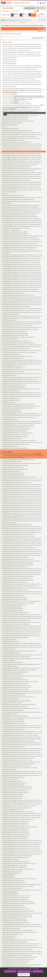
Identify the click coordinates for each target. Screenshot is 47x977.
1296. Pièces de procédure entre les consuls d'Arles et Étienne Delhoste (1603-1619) (18, 580)
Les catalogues (7, 8)
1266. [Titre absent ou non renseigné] (9, 522)
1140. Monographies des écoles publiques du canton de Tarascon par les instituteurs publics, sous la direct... (22, 281)
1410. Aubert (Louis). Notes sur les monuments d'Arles (13, 798)
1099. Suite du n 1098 (7, 203)
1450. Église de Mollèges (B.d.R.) (9, 874)
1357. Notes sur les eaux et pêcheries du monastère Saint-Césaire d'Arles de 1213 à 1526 (19, 696)
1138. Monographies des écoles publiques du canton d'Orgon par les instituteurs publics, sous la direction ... (22, 277)
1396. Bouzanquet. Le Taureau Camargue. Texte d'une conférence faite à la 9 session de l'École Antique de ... (22, 771)
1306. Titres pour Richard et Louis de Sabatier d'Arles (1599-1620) (15, 599)
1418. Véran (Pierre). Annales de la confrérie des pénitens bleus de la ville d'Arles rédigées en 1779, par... (22, 813)
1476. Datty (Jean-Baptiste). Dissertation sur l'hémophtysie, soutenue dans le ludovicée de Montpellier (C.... (22, 924)
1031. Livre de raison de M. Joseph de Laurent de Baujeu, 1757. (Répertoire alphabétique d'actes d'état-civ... (22, 75)
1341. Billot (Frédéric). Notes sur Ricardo (10, 666)
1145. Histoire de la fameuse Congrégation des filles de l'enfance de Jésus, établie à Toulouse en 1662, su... (22, 291)
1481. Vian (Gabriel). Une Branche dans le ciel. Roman (13, 934)
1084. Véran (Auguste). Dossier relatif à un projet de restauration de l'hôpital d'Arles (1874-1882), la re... (22, 174)
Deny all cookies (24, 971)
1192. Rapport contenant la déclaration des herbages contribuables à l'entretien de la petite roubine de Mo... (22, 381)
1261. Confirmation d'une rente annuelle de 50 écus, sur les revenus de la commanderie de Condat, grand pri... (22, 513)
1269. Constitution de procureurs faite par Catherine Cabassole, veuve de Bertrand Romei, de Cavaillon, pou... (22, 528)
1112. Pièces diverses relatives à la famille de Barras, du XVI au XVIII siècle (17, 228)
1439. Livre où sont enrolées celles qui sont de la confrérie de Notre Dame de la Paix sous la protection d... (22, 853)
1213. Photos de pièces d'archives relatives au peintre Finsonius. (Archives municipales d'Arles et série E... (22, 421)
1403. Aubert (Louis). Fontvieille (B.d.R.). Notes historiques (14, 784)
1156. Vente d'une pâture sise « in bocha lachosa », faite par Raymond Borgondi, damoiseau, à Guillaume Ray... (22, 312)
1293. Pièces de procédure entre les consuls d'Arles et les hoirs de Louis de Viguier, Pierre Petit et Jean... (22, 574)
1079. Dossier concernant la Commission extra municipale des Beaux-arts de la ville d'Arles (20, 165)
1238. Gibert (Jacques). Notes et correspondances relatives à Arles (15, 469)
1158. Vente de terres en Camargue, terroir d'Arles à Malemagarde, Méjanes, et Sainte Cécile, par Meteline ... (22, 316)
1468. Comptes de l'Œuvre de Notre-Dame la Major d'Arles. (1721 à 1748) (16, 909)
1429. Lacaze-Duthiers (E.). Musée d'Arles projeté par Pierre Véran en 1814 (16, 834)
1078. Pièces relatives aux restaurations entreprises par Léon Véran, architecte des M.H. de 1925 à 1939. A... (22, 163)
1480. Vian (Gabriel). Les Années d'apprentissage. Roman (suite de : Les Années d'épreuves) (20, 932)
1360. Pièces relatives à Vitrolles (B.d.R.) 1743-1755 (12, 702)
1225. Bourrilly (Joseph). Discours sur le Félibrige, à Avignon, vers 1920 (16, 444)
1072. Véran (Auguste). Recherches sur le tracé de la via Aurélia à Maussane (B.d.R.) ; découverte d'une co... (22, 151)
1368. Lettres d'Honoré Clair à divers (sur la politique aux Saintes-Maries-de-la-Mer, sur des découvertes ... (22, 718)
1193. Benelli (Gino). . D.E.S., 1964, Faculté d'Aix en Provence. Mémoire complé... (22, 383)
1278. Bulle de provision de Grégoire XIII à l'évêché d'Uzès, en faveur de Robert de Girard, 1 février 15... (22, 545)
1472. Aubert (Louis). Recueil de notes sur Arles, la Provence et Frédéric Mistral (17, 916)
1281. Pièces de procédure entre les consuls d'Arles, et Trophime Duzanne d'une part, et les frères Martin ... (22, 551)
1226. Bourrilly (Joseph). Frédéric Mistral (10, 446)
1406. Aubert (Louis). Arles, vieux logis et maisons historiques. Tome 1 (16, 790)
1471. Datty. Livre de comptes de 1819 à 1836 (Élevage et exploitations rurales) (17, 915)
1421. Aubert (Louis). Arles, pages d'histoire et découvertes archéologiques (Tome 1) (18, 819)
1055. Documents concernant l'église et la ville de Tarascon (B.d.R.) (15, 119)
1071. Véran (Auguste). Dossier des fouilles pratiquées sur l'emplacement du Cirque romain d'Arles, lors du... (22, 149)
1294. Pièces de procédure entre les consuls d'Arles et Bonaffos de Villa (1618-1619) (18, 576)
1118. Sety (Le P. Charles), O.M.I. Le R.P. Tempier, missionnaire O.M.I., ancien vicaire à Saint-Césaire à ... (22, 239)
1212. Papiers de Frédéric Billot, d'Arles (10, 419)
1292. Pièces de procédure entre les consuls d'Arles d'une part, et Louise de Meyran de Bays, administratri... (22, 572)
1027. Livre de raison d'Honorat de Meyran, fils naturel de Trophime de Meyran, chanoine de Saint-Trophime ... (22, 67)
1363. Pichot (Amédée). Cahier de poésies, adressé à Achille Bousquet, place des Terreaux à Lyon (21, 708)
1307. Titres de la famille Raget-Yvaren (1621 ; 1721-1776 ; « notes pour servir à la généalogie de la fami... (22, 601)
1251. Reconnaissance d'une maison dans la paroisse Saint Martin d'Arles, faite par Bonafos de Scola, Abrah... (22, 494)
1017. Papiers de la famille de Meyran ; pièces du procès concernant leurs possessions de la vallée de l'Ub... (22, 48)
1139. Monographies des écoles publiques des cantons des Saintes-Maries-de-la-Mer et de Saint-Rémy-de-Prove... (22, 279)
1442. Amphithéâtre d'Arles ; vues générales (11, 859)
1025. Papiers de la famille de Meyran (9, 63)
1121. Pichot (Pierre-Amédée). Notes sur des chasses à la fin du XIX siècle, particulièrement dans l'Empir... (22, 245)
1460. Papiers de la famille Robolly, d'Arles (10, 894)
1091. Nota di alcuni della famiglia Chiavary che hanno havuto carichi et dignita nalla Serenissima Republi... (22, 187)
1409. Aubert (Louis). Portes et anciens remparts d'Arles (13, 796)
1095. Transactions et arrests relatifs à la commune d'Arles (13, 195)
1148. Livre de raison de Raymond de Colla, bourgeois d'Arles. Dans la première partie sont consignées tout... (22, 297)
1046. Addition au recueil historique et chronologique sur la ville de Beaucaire (17, 103)
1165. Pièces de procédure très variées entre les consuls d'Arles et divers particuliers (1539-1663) (20, 329)
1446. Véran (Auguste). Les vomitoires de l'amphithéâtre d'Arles (14, 867)
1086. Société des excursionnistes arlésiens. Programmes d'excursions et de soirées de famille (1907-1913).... (22, 178)
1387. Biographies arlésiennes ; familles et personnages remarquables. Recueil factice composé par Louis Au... (22, 754)
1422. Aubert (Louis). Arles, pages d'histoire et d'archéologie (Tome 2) (16, 821)
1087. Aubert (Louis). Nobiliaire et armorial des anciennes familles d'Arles (16, 180)
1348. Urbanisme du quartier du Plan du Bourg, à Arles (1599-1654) (15, 679)
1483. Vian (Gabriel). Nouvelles (8, 938)
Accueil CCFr (3, 20)
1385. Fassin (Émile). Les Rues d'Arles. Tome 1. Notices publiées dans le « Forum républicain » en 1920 (21, 750)
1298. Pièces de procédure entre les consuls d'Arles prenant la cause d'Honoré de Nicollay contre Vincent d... (22, 584)
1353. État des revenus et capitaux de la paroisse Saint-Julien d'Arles (15, 689)
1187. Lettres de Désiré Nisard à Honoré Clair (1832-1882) (13, 371)
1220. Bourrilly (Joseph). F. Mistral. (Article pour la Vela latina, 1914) (15, 434)
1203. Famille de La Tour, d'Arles (8, 402)
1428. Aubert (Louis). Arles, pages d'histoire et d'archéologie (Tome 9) (16, 832)
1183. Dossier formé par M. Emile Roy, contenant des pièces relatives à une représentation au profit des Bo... (22, 364)
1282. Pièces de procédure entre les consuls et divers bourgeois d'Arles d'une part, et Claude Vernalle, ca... (22, 553)
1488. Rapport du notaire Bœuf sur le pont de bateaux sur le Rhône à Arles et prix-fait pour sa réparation (22, 947)
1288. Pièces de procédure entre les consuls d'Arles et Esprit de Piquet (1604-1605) (18, 564)
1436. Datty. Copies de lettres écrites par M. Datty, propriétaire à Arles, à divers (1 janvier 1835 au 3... (22, 848)
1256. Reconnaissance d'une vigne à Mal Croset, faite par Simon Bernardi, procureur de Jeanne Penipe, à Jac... (22, 503)
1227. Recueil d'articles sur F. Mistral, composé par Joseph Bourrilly (15, 448)
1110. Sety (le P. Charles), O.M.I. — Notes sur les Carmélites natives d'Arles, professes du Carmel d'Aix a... (22, 224)
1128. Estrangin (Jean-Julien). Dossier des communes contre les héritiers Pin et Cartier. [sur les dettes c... (22, 258)
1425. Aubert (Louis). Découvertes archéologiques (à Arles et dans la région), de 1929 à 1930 (20, 827)
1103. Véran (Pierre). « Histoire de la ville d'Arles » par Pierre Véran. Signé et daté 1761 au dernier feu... (22, 210)
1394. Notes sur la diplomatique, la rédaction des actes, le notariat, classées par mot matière (20, 767)
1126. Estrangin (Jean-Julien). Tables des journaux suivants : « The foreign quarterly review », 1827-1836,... (22, 254)
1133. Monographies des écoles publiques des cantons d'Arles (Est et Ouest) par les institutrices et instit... (22, 268)
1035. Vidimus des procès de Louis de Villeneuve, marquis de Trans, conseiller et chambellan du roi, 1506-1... (22, 82)
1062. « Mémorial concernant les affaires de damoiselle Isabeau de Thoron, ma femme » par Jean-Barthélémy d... (22, 132)
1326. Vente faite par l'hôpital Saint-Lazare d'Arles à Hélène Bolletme (15, 637)
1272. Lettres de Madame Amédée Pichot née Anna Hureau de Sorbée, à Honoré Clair (18, 534)
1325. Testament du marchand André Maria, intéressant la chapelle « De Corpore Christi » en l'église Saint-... (22, 635)
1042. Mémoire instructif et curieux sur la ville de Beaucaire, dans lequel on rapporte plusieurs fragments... (22, 96)
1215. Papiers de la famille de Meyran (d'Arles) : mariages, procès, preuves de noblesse (19, 425)
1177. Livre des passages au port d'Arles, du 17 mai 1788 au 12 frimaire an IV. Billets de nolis (20, 352)
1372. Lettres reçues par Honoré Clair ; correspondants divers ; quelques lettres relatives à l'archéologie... (22, 725)
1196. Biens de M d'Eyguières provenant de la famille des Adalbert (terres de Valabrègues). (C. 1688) (22, 388)
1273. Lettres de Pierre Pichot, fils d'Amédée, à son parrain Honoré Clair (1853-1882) (18, 536)
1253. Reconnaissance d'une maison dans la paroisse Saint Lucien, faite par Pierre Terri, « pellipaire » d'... (22, 497)
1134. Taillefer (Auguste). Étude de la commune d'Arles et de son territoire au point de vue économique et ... (22, 270)
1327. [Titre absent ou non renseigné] (9, 639)
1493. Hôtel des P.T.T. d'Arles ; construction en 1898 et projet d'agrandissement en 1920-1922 (20, 957)
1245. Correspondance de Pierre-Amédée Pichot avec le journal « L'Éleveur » (17, 482)
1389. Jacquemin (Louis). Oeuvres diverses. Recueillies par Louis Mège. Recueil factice (19, 758)
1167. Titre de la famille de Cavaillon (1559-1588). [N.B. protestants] (15, 333)
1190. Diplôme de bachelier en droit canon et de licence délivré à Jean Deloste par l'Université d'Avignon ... (22, 377)
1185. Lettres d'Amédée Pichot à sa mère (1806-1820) (12, 367)
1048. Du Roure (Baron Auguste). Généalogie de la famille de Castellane (16, 107)
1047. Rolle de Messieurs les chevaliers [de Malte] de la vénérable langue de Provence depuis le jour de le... (22, 105)
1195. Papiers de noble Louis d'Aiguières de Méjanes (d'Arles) (14, 386)
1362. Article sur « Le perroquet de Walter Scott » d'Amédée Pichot (15, 706)
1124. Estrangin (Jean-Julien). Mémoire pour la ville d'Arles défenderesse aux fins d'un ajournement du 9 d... (22, 251)
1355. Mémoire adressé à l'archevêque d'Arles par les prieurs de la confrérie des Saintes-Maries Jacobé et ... (22, 693)
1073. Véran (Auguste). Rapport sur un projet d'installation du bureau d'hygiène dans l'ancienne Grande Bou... (22, 153)
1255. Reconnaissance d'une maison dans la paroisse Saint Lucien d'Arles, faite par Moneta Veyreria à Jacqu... (22, 501)
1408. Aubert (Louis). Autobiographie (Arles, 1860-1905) (13, 794)
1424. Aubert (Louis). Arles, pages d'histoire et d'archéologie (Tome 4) (16, 825)
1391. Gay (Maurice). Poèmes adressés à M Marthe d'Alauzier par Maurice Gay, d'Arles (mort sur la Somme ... (22, 762)
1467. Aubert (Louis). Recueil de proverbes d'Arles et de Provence (15, 907)
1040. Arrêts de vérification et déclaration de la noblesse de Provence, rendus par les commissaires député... (22, 92)
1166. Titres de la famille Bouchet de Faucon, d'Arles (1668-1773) (14, 331)
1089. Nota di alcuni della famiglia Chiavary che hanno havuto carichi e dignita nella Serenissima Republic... (22, 184)
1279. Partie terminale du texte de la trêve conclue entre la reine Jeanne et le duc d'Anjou (19, 547)
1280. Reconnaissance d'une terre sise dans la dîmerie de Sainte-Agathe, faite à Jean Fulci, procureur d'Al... (22, 549)
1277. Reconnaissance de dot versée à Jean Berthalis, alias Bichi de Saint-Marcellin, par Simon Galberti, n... (22, 543)
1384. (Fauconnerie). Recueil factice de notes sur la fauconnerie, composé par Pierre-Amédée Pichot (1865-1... (22, 748)
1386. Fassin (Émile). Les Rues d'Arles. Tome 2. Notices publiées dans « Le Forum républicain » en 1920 (21, 752)
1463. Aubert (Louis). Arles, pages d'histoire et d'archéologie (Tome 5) (16, 899)
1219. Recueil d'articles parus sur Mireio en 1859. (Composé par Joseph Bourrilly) (18, 432)
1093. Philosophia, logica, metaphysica (10, 191)
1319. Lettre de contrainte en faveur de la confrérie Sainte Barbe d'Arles (16, 624)
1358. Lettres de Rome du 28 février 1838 (10, 698)
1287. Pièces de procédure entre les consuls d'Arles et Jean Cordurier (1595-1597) (18, 563)
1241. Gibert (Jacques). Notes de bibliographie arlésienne (13, 475)
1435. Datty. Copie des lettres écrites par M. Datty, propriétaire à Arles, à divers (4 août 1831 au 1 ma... (22, 846)
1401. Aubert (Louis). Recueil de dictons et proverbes (12, 781)
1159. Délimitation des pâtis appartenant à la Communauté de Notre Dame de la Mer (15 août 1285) (21, 318)
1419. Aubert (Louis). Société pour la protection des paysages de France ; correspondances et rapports (22, 815)
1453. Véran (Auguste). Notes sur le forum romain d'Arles (13, 880)
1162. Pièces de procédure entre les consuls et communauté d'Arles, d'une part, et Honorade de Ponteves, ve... (22, 323)
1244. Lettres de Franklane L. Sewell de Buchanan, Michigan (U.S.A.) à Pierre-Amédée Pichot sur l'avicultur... (22, 480)
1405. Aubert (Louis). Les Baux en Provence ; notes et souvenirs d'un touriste (17, 788)
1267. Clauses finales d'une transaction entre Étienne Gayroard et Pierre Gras (17, 524)
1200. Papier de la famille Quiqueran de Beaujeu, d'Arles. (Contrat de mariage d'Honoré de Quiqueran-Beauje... (22, 396)
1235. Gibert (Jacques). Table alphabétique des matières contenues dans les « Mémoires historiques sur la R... (22, 463)
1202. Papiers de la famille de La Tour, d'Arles (11, 400)
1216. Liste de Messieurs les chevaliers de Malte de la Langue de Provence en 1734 (18, 427)
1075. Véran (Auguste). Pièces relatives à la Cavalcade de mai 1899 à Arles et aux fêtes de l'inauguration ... (22, 157)
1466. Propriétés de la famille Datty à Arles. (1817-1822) (13, 905)
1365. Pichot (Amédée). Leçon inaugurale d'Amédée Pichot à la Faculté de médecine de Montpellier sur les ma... (22, 712)
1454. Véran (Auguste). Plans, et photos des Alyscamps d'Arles (14, 882)
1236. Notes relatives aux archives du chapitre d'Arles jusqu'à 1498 (15, 465)
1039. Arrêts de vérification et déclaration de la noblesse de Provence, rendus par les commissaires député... (22, 90)
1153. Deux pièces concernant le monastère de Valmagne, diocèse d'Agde (16, 306)
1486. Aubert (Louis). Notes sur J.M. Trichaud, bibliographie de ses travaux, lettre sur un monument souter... (22, 943)
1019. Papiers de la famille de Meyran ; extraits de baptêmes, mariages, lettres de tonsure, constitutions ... (22, 52)
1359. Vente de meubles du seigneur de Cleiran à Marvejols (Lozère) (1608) (16, 700)
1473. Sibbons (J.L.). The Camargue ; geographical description (14, 918)
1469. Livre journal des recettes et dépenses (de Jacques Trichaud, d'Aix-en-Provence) (19, 911)
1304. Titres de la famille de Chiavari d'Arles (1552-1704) (13, 595)
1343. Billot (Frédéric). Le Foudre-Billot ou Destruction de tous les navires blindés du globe (19, 670)
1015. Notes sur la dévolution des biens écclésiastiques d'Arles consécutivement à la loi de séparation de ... (22, 44)
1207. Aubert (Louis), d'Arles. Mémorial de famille (12, 409)
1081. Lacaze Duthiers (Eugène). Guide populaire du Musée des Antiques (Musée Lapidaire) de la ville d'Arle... (22, 168)
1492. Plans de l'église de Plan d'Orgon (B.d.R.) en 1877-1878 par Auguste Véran (17, 955)
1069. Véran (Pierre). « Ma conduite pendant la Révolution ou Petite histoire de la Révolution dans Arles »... (22, 145)
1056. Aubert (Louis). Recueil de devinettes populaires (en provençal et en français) (18, 121)
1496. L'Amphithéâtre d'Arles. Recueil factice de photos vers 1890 (15, 962)
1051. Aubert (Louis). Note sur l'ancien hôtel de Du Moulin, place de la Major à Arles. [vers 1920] (20, 113)
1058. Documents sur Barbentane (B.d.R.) (10, 124)
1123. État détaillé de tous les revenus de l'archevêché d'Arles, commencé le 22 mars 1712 (19, 249)
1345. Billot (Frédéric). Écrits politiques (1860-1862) (12, 673)
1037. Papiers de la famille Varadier (9, 86)
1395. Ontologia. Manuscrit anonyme (9, 769)
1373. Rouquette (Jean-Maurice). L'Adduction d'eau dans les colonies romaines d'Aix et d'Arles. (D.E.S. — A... (22, 727)
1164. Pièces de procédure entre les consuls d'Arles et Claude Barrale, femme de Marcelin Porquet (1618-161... (22, 327)
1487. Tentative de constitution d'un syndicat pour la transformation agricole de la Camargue (20, 945)
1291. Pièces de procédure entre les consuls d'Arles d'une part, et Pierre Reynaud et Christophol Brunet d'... (22, 570)
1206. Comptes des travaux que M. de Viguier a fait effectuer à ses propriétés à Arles (18, 408)
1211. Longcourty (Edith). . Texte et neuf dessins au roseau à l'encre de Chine (19, 417)
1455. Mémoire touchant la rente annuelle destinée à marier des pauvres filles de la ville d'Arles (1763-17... (22, 884)
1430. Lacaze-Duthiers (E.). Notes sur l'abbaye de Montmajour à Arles (15, 836)
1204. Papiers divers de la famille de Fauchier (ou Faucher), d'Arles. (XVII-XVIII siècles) (19, 404)
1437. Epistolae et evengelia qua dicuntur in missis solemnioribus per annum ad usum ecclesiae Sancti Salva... (22, 850)
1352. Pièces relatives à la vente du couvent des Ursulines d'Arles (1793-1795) (17, 687)
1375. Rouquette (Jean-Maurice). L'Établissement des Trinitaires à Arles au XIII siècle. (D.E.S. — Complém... (22, 731)
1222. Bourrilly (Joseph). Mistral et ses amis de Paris (12, 438)
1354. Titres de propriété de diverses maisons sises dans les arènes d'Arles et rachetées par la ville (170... (22, 691)
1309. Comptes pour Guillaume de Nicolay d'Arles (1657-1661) (14, 605)
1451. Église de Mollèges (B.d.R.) (9, 876)
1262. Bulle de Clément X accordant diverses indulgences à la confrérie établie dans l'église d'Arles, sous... (22, 515)
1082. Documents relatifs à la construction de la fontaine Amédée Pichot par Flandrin (18, 170)
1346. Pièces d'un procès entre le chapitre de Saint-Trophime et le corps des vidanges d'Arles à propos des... (22, 675)
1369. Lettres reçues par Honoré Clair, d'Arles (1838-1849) (13, 719)
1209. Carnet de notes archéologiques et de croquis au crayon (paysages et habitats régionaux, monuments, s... (22, 413)
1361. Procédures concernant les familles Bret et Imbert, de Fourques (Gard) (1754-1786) (19, 704)
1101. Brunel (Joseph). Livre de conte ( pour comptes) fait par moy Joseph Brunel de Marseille (21, 207)
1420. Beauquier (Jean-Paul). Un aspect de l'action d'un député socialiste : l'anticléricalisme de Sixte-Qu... (22, 817)
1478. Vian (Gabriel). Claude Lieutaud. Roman (11, 928)
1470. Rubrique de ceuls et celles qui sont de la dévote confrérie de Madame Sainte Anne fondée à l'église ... (22, 913)
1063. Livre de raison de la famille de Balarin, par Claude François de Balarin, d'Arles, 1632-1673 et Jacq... (22, 134)
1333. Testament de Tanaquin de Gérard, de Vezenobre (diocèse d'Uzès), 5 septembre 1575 (19, 651)
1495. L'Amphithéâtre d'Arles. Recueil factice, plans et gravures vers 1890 (16, 961)
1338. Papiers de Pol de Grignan (8, 660)
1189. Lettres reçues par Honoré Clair (9, 375)
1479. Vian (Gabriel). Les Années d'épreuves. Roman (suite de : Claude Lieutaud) (17, 930)
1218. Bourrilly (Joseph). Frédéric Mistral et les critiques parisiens (15, 430)
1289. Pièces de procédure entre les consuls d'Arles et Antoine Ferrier (15, 566)
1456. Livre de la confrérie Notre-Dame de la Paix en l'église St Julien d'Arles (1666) (18, 886)
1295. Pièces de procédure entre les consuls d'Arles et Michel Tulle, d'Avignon (17, 578)
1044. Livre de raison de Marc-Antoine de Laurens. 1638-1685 (14, 99)
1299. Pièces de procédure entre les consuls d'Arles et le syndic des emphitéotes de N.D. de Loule (20, 585)
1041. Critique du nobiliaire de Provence (10, 94)
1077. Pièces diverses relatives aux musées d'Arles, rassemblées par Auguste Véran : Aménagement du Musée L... (22, 161)
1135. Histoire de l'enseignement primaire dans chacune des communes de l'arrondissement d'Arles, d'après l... (22, 272)
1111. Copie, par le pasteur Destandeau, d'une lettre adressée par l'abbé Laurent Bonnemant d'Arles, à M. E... (22, 226)
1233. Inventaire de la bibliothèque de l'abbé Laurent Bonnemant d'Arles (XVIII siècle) (19, 459)
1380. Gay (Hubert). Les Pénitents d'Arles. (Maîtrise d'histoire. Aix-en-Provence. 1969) (18, 740)
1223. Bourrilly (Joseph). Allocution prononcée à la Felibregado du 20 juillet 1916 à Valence (20, 440)
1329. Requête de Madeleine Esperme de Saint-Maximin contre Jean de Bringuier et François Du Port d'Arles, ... (22, 643)
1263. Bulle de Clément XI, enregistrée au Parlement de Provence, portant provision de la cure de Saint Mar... (22, 517)
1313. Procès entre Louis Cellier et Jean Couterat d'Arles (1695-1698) (15, 612)
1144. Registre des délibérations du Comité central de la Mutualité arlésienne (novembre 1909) (20, 289)
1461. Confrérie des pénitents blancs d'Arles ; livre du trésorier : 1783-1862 (16, 895)
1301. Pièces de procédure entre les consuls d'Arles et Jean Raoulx (15, 589)
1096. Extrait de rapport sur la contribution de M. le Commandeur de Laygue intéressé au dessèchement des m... (22, 197)
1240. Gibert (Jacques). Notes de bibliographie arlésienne (13, 473)
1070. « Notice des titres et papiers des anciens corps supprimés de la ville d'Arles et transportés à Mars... (22, 147)
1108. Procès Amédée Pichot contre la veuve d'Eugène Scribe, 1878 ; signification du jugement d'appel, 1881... (22, 220)
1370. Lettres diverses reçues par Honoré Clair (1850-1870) (13, 721)
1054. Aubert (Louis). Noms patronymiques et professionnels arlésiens (16, 117)
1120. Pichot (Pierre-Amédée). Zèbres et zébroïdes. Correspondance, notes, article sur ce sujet (20, 243)
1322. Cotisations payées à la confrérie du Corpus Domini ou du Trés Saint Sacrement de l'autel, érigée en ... (22, 629)
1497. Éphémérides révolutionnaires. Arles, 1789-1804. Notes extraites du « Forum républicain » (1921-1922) (22, 964)
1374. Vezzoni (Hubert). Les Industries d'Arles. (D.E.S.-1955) (14, 729)
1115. (15, 233)
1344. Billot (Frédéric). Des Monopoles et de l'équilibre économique (15, 672)
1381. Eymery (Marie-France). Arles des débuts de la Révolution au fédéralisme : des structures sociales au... (22, 742)
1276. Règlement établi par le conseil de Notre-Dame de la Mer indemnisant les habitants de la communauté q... (22, 541)
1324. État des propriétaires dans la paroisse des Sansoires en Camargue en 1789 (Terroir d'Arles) (21, 633)
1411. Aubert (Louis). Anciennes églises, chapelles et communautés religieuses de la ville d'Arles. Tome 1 (22, 800)
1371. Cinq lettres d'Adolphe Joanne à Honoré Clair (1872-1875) (14, 723)
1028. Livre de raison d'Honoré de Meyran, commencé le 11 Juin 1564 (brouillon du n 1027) (20, 69)
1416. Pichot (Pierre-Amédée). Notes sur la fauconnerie (13, 809)
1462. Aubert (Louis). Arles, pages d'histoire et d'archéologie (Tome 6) (16, 897)
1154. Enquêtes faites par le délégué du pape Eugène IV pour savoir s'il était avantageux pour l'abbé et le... (22, 308)
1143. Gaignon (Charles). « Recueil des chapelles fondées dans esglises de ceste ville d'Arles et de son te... (22, 287)
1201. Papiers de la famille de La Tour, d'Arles (11, 398)
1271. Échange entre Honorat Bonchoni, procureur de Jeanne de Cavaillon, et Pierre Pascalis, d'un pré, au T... (22, 532)
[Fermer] (23, 450)
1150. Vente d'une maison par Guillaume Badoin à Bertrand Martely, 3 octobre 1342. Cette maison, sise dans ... (22, 300)
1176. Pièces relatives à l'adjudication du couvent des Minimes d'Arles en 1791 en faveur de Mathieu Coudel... (22, 350)
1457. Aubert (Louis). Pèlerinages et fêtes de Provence (13, 888)
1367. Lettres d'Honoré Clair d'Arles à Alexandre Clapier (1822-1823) (15, 716)
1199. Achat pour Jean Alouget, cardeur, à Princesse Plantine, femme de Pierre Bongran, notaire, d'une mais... (22, 394)
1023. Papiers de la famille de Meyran (9, 59)
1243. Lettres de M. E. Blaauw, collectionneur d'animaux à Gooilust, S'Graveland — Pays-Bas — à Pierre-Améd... (22, 478)
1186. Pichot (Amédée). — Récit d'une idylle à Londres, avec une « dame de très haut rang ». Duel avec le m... (22, 369)
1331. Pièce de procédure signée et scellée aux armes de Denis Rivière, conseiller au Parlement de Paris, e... (22, 647)
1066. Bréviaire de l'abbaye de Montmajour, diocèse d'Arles (14, 140)
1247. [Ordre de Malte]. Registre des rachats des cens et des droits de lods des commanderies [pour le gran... (22, 486)
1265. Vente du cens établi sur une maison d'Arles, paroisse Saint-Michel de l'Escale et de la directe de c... (22, 520)
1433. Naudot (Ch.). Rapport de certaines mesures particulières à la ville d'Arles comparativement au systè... (22, 842)
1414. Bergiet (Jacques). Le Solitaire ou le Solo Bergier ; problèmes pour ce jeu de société (19, 806)
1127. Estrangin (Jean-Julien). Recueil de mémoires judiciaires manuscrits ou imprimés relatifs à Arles (22, 256)
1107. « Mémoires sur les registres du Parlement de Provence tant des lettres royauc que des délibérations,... (22, 218)
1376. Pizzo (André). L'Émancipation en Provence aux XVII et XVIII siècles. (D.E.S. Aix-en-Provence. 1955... (22, 733)
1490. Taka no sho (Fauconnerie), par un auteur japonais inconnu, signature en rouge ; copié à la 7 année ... (22, 951)
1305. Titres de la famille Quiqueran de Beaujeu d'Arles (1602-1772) (15, 597)
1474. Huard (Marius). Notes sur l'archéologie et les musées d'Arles (15, 920)
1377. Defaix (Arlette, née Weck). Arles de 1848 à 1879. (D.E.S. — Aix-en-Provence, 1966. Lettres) (20, 735)
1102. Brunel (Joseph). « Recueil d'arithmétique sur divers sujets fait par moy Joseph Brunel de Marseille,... (22, 209)
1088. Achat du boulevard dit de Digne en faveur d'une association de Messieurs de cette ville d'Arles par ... (22, 182)
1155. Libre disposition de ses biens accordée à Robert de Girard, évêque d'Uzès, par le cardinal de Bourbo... (22, 310)
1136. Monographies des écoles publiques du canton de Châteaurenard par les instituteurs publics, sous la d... (22, 274)
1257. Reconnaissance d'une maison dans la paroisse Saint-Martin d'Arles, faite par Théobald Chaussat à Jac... (22, 505)
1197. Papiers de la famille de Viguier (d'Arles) (11, 390)
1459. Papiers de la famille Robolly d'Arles (10, 892)
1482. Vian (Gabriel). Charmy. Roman (9, 936)
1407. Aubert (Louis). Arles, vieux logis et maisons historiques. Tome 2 (16, 792)
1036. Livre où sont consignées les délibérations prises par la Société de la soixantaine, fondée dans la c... (22, 84)
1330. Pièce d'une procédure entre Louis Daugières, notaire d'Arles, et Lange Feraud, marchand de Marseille (22, 645)
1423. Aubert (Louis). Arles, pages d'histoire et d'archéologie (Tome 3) (16, 823)
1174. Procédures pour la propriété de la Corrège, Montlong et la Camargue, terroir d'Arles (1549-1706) (22, 346)
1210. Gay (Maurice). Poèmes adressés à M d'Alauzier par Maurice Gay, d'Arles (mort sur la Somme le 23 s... (22, 415)
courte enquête (37, 453)
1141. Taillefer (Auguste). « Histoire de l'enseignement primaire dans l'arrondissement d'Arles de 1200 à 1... (22, 283)
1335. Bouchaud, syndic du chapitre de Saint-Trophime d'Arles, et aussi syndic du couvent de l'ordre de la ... (22, 654)
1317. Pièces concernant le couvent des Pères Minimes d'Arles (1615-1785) (16, 620)
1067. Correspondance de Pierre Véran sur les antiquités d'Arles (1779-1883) (17, 142)
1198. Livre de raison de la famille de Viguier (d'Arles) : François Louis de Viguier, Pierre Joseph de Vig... (22, 392)
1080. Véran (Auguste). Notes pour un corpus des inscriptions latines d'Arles (17, 166)
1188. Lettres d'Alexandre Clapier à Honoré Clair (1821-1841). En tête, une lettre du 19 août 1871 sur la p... (22, 373)
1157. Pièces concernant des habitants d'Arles (11, 314)
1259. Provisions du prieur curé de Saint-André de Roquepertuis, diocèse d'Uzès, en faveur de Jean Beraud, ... (22, 509)
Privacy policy (23, 974)
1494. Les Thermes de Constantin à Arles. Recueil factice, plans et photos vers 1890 (18, 959)
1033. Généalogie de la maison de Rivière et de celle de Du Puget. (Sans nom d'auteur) (19, 78)
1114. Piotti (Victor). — (15, 232)
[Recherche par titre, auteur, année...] (22, 11)
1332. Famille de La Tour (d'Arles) (9, 649)
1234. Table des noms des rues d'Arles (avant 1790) (12, 461)
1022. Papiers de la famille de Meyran (9, 57)
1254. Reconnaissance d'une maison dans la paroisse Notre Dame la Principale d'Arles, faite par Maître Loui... (22, 499)
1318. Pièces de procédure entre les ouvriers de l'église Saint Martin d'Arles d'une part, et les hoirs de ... (22, 622)
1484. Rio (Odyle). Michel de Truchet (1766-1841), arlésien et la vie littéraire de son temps (19, 939)
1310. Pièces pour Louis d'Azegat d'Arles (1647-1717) (12, 607)
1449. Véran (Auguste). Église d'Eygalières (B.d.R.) (12, 872)
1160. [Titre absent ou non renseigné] (9, 320)
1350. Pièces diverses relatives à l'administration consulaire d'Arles (15, 683)
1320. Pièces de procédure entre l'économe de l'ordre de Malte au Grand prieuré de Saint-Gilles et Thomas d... (22, 626)
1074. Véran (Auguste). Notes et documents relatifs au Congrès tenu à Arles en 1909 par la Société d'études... (22, 155)
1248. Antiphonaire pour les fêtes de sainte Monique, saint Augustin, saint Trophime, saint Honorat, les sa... (22, 488)
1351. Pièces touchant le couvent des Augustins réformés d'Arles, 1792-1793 (17, 685)
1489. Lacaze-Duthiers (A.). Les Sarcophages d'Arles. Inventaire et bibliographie (17, 949)
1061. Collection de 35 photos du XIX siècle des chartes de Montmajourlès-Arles (17, 130)
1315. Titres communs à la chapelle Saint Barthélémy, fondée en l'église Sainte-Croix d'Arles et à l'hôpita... (22, 616)
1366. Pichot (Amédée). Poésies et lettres (10, 714)
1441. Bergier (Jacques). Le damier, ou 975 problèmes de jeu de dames (16, 857)
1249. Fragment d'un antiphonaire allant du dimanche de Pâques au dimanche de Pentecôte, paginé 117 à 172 (22, 490)
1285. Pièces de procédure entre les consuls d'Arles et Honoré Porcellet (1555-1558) (18, 559)
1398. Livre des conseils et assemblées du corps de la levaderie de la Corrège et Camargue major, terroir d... (22, 775)
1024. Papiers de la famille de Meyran (9, 61)
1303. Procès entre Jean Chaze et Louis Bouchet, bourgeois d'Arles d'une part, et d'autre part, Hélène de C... (22, 593)
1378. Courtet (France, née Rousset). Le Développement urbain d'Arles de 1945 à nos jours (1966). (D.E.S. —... (22, 737)
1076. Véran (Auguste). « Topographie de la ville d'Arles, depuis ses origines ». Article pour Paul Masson (22, 159)
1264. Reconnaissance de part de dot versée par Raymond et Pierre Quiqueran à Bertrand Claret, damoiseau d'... (22, 519)
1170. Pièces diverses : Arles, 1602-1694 (10, 339)
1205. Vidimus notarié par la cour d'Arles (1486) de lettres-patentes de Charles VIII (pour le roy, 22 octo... (22, 406)
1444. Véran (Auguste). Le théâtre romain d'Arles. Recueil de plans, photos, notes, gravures (19, 863)
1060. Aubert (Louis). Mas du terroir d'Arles (10, 128)
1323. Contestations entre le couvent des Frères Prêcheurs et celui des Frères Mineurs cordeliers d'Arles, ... (22, 631)
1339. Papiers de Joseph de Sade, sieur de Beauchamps (13, 662)
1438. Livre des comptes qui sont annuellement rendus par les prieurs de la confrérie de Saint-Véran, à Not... (22, 851)
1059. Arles (4, 126)
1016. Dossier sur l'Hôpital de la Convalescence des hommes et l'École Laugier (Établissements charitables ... (22, 46)
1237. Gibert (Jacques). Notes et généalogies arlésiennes (13, 467)
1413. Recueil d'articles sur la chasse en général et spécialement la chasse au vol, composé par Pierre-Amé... (22, 804)
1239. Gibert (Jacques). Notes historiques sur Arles (12, 471)
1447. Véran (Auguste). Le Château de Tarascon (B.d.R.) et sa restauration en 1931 (18, 869)
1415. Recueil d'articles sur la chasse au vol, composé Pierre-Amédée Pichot (17, 807)
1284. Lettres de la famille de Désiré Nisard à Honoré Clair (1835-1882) (16, 557)
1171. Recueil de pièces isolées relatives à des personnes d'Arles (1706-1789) (17, 341)
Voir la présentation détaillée (37, 37)
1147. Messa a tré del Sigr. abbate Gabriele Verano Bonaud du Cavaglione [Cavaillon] (19, 295)
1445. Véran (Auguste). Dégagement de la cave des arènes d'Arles (15, 865)
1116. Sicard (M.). (22, 235)
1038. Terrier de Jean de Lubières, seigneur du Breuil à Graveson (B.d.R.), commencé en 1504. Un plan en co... (22, 88)
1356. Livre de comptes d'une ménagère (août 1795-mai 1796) (14, 695)
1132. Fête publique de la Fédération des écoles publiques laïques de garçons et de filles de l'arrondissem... (22, 266)
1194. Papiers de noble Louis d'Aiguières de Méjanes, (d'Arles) (14, 385)
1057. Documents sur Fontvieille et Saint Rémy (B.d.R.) (13, 122)
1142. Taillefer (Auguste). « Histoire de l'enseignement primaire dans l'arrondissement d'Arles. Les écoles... (22, 285)
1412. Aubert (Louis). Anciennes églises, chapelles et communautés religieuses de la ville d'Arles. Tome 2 (22, 802)
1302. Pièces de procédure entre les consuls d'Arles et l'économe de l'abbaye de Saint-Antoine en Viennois (22, 591)
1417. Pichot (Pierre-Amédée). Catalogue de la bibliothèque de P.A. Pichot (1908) (18, 811)
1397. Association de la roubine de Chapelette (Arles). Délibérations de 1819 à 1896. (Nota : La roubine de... (22, 773)
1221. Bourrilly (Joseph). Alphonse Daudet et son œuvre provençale (15, 436)
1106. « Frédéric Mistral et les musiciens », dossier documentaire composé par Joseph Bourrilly (20, 216)
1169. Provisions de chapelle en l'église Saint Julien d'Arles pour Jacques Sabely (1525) (19, 337)
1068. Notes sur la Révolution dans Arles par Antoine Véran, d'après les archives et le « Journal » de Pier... (22, 143)
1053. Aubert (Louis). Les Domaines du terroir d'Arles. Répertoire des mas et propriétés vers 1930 (20, 115)
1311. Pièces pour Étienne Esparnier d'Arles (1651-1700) (13, 608)
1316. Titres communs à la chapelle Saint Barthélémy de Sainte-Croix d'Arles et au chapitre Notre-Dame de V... (22, 618)
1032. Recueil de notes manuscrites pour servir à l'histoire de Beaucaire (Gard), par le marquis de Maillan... (22, 77)
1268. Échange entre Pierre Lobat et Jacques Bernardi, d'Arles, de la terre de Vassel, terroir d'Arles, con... (22, 526)
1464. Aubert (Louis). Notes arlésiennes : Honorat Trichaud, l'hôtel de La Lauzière (18, 901)
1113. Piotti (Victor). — (11, 230)
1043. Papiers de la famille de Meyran (9, 98)
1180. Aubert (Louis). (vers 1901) (13, 358)
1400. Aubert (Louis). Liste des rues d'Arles (10, 779)
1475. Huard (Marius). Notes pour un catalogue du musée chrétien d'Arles (16, 922)
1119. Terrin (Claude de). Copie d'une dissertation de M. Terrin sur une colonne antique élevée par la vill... (22, 241)
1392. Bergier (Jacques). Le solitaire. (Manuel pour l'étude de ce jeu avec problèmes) (18, 763)
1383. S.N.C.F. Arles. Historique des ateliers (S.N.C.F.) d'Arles (14, 746)
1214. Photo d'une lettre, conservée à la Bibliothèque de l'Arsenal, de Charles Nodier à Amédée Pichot (22, 423)
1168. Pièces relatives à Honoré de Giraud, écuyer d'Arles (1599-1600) (15, 335)
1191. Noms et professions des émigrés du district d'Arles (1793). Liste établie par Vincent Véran (20, 379)
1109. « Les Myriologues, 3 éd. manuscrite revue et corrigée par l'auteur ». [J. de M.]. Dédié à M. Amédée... (22, 222)
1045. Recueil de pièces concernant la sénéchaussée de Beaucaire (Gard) (16, 101)
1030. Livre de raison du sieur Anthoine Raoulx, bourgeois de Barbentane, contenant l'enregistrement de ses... (22, 73)
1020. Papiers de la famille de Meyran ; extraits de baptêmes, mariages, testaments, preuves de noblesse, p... (22, 54)
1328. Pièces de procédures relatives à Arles (11, 641)
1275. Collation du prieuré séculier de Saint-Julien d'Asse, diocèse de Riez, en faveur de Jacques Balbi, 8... (22, 540)
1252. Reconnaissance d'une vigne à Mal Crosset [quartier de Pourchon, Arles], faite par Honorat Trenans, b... (22, 496)
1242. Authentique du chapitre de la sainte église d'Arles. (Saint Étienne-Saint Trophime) (19, 476)
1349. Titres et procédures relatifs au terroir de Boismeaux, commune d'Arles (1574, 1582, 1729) (20, 681)
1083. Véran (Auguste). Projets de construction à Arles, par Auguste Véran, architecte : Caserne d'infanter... (22, 172)
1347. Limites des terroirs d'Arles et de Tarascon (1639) (13, 677)
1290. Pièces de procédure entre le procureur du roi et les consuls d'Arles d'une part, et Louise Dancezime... (22, 568)
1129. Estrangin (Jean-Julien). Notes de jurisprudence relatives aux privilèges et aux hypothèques (21, 260)
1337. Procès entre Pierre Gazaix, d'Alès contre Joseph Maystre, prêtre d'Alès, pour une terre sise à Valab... (22, 658)
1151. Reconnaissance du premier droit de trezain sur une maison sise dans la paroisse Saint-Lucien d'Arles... (22, 302)
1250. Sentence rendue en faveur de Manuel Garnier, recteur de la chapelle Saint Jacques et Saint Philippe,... (22, 492)
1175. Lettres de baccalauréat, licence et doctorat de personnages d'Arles (16, 348)
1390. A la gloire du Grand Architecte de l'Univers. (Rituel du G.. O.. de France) (17, 760)
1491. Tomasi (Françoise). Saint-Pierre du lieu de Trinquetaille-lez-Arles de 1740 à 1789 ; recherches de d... (22, 953)
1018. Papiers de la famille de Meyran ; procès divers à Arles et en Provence (16, 50)
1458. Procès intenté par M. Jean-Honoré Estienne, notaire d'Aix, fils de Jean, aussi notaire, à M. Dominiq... (22, 890)
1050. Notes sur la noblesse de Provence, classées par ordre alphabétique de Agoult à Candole (20, 111)
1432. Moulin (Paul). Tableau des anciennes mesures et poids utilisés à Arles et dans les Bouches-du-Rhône (22, 840)
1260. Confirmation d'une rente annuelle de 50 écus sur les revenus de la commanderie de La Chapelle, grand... (22, 511)
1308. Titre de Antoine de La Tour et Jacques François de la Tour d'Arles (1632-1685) (18, 603)
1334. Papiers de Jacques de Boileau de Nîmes (11, 652)
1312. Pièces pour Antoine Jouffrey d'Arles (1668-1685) (13, 610)
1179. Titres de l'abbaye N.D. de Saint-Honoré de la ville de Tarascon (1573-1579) (18, 356)
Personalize (38, 971)
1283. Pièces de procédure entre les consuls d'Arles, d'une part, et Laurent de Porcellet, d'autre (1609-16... (22, 555)
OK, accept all (10, 971)
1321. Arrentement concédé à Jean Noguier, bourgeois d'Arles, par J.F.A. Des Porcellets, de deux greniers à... (22, 628)
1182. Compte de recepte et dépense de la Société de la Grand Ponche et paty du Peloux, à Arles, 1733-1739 (22, 362)
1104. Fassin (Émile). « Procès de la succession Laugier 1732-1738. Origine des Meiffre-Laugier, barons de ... (22, 212)
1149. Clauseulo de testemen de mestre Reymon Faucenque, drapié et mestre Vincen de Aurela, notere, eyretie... (22, 298)
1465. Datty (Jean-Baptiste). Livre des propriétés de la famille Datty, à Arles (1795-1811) (19, 903)
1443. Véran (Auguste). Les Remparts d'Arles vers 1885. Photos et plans (16, 861)
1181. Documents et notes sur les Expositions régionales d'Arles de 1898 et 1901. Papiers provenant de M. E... (22, 360)
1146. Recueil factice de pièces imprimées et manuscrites (13, 293)
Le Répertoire (29, 8)
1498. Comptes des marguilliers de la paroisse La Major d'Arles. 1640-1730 (16, 966)
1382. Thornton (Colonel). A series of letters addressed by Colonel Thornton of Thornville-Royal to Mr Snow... (22, 744)
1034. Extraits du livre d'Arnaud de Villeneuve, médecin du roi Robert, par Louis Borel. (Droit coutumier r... (22, 80)
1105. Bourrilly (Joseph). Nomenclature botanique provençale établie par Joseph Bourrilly (19, 214)
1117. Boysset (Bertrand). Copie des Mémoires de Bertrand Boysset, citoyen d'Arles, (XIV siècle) (20, 237)
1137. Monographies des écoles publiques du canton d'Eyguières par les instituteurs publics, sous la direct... (22, 276)
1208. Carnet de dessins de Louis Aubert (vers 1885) (12, 411)
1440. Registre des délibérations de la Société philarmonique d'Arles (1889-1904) (17, 855)
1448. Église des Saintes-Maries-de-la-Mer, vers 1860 (12, 871)
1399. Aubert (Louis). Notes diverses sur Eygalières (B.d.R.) (13, 777)
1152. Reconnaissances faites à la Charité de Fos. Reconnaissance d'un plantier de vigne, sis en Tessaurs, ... (22, 304)
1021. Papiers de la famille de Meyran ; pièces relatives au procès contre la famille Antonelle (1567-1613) (22, 55)
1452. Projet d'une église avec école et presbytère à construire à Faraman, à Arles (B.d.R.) (19, 878)
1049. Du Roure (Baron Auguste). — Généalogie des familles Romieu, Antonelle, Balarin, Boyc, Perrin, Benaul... (22, 109)
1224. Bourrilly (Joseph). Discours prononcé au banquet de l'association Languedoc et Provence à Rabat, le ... (22, 442)
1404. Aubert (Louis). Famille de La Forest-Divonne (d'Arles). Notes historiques (17, 786)
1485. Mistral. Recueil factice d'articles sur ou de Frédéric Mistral (15, 941)
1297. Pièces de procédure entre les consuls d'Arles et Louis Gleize (15, 582)
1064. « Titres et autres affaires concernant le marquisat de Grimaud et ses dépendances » (19, 136)
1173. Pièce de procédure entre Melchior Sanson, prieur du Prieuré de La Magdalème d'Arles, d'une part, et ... (22, 344)
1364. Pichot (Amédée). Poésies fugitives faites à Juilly (13, 710)
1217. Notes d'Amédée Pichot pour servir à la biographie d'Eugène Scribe (16, 429)
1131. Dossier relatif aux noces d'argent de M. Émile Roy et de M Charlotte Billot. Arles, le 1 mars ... (22, 264)
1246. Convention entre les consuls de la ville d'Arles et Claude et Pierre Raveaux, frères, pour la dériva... (22, 484)
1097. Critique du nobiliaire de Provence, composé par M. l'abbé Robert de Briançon (18, 199)
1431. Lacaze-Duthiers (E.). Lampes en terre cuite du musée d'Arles (15, 838)
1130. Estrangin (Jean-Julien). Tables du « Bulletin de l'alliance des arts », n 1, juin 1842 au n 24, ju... (22, 262)
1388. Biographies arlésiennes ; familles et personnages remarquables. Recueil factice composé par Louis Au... (22, 756)
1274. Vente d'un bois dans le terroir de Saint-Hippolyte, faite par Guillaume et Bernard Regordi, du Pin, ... (22, 538)
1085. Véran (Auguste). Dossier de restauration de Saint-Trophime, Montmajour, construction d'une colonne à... (22, 176)
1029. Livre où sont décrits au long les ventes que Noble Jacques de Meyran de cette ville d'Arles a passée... (22, 71)
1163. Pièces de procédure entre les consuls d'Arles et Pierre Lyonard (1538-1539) (17, 325)
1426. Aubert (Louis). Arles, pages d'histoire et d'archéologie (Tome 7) (16, 828)
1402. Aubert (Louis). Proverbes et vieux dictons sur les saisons (14, 783)
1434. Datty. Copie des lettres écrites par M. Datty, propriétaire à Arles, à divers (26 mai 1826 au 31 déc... (22, 844)
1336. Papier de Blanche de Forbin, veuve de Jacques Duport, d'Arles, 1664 (16, 656)
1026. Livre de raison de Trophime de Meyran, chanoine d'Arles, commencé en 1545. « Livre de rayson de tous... (22, 65)
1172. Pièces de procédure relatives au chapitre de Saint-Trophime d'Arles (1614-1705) (19, 342)
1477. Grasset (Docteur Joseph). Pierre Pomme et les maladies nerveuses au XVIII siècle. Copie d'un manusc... (22, 926)
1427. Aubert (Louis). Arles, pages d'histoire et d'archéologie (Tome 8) (16, 830)
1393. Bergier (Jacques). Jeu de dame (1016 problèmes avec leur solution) (16, 765)
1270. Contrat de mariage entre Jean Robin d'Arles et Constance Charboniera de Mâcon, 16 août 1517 (21, 530)
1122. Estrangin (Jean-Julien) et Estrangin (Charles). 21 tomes (20, 247)
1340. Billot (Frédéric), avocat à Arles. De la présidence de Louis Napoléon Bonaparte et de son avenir (22, 664)
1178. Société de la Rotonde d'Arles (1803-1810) (11, 354)
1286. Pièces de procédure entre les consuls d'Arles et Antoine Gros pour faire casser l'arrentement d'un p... (22, 561)
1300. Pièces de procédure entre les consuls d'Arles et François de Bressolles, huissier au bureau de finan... (22, 587)
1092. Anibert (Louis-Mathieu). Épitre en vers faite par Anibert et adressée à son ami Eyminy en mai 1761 (22, 189)
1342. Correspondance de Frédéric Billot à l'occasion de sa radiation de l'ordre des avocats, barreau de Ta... (22, 668)
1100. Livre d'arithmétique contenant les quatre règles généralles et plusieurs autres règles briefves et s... (22, 205)
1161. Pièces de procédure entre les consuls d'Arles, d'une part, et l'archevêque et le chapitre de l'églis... (22, 321)
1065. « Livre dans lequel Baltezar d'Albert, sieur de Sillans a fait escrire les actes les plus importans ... (21, 138)
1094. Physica (5, 193)
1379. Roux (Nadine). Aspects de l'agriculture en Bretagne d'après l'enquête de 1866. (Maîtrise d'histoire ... (22, 739)
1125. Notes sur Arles (6, 253)
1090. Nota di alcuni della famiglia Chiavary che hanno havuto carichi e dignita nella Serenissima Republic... (22, 186)
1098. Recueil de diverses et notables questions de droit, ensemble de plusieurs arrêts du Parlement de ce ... (22, 201)
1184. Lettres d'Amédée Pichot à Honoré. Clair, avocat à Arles (14, 365)
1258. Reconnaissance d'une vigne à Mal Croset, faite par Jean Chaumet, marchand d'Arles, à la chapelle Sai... (22, 507)
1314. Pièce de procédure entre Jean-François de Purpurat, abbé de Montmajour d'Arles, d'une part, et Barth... (22, 614)
